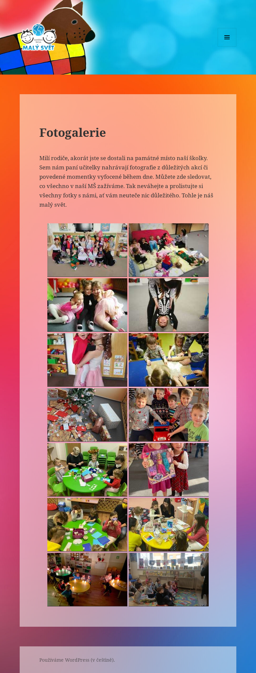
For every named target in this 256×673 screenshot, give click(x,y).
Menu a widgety (227, 46)
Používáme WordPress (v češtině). (77, 660)
